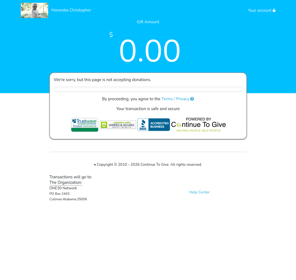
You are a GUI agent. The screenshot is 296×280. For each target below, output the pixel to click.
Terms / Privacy (178, 99)
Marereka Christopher (71, 10)
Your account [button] (261, 10)
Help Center (199, 192)
